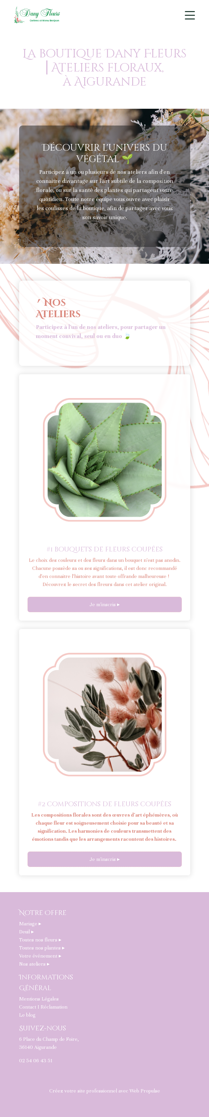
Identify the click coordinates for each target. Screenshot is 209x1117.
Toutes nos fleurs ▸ (40, 940)
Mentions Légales (39, 999)
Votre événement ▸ (40, 956)
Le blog (27, 1015)
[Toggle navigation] (190, 15)
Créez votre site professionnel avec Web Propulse (104, 1091)
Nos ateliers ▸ (34, 964)
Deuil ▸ (26, 932)
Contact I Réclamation (43, 1007)
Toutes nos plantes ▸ (42, 948)
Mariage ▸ (30, 924)
